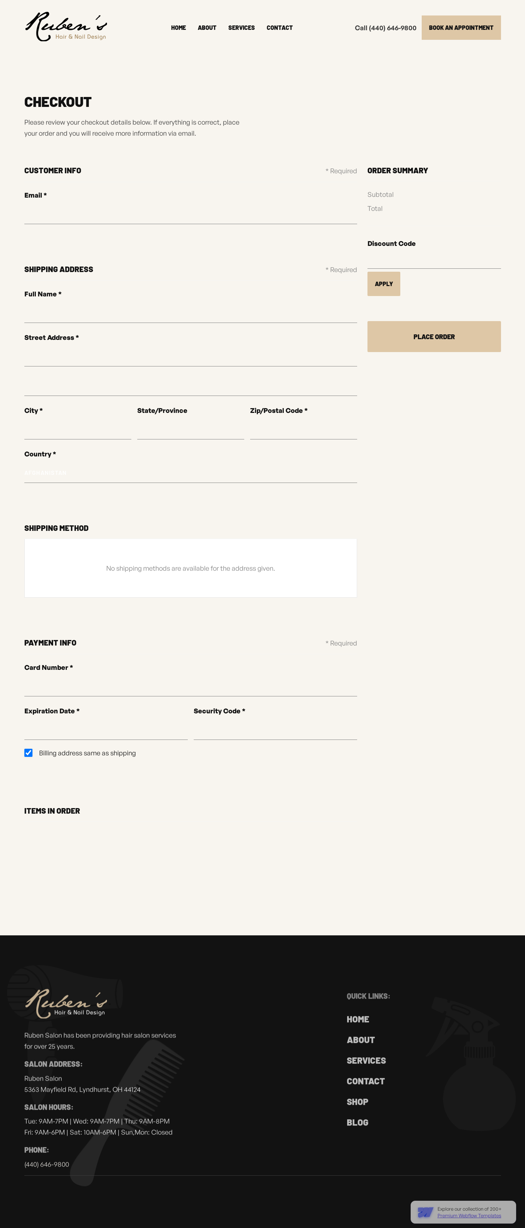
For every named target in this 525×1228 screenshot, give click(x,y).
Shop (357, 1110)
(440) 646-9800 (46, 1171)
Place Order (434, 337)
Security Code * (219, 711)
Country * (40, 454)
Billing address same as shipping (87, 753)
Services (241, 27)
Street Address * (51, 337)
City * (33, 410)
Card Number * (48, 667)
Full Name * (43, 294)
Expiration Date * (52, 711)
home (358, 1028)
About (207, 27)
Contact (280, 27)
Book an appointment (461, 27)
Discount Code (391, 243)
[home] (67, 28)
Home (178, 27)
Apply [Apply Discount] (384, 283)
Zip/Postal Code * (279, 410)
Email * (35, 195)
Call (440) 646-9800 (386, 28)
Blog (358, 1131)
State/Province (162, 410)
